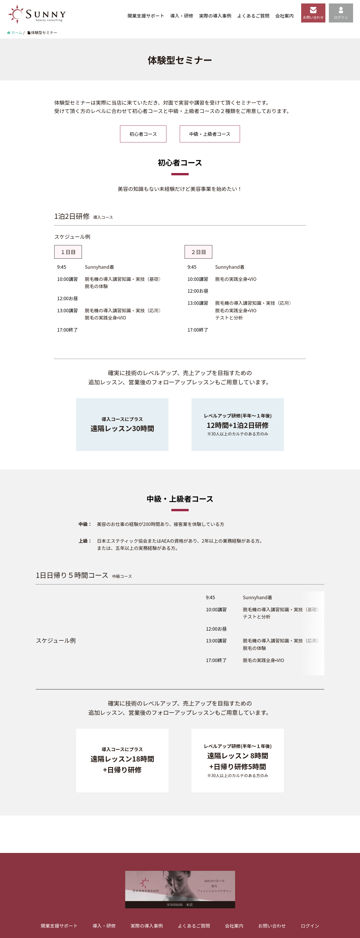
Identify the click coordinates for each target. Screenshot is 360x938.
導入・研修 (181, 15)
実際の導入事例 (215, 15)
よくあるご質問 (253, 15)
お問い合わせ (313, 13)
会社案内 (284, 15)
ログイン (341, 13)
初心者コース (143, 133)
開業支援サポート (145, 15)
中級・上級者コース (209, 133)
